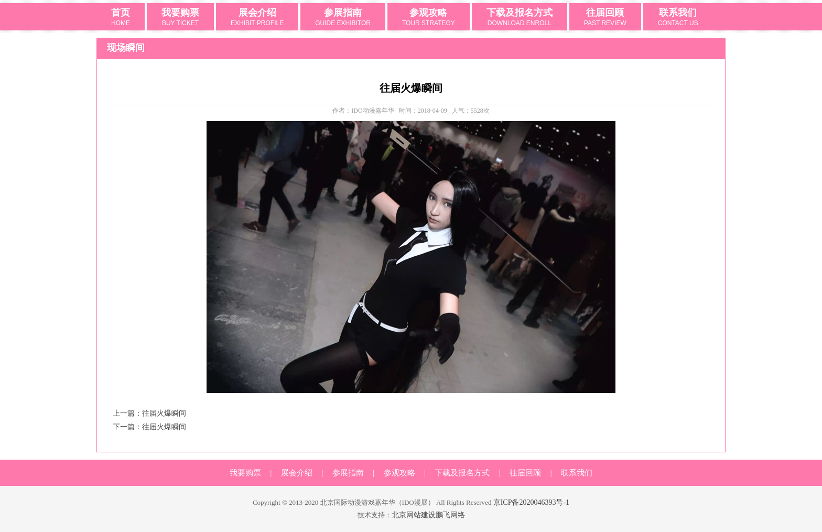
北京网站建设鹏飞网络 (428, 515)
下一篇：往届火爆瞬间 (149, 427)
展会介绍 (257, 17)
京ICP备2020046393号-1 (531, 502)
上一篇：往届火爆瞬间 (149, 413)
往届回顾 (605, 17)
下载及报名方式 (519, 17)
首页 (120, 17)
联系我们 (678, 17)
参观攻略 (428, 17)
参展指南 (343, 17)
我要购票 (180, 17)
